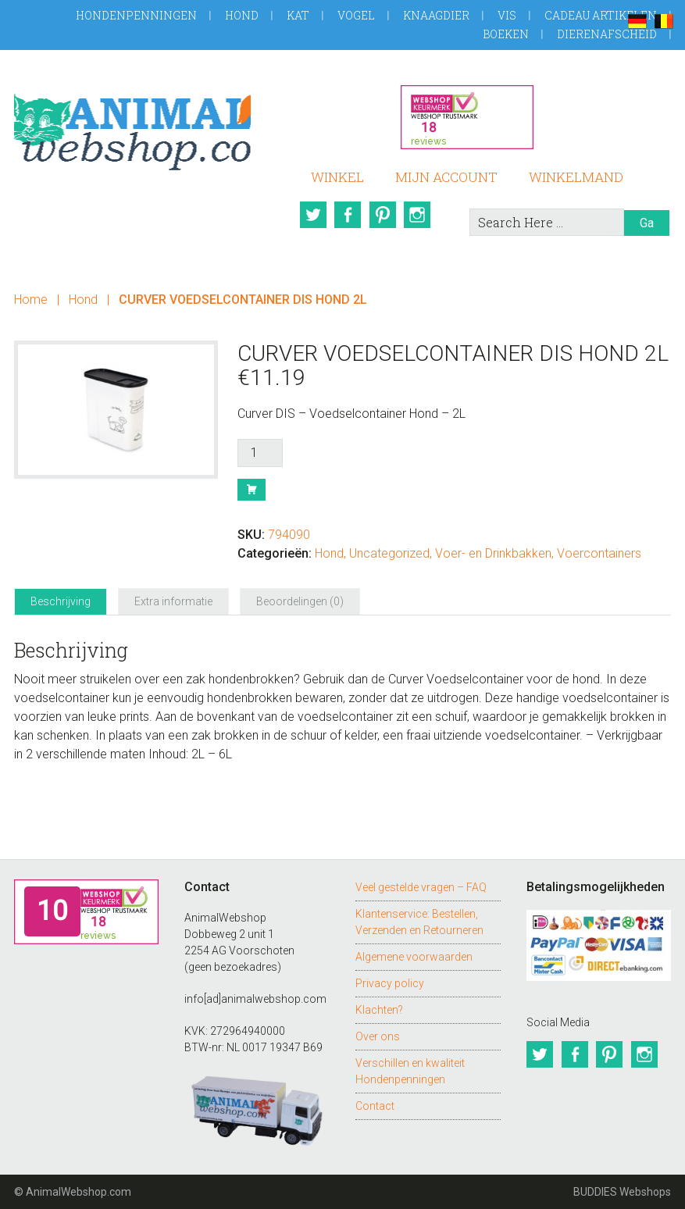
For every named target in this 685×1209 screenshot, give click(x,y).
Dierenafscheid (607, 34)
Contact (374, 1106)
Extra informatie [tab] (173, 601)
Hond (242, 15)
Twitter (311, 215)
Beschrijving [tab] (60, 601)
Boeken (506, 34)
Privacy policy (389, 983)
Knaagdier (436, 15)
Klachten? (379, 1010)
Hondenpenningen (136, 15)
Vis (507, 15)
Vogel (356, 15)
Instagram (419, 215)
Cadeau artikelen (600, 15)
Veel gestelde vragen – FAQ (421, 887)
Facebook (347, 215)
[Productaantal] (260, 453)
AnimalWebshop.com (132, 126)
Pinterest (383, 215)
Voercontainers (599, 553)
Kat (298, 15)
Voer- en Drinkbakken (493, 553)
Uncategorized (389, 553)
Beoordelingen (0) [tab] (300, 601)
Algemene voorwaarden (414, 956)
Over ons (377, 1036)
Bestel (251, 490)
